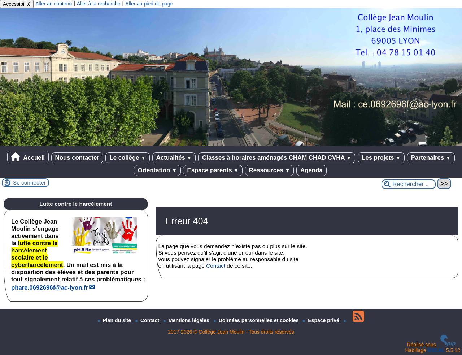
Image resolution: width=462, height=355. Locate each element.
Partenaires (431, 157)
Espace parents (213, 170)
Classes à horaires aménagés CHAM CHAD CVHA (276, 157)
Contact (215, 266)
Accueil (28, 156)
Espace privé (321, 320)
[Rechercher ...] (409, 184)
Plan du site (115, 320)
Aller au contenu (53, 4)
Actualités (174, 157)
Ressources (269, 170)
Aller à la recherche (99, 4)
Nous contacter (77, 157)
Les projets (381, 157)
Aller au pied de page (149, 4)
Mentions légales (187, 320)
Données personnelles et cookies (257, 320)
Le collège (127, 157)
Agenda (311, 170)
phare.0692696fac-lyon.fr (49, 287)
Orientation (157, 170)
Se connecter (29, 182)
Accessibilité (17, 4)
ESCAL (436, 350)
